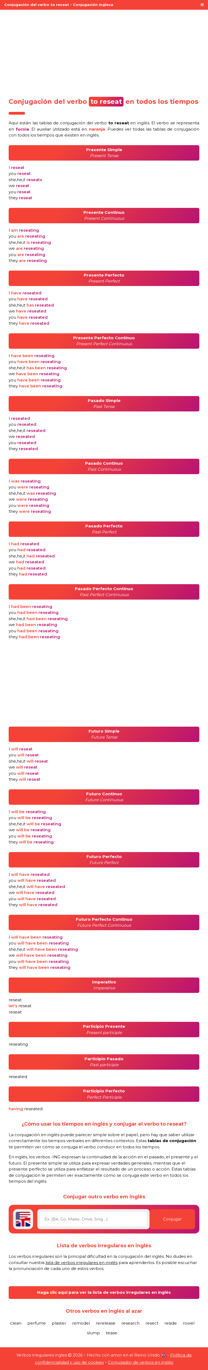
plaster (59, 1323)
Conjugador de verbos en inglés (140, 1362)
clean (15, 1323)
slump (93, 1332)
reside (170, 1323)
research (130, 1323)
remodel (81, 1323)
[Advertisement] (104, 52)
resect (151, 1323)
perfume (36, 1323)
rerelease (105, 1323)
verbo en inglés (122, 122)
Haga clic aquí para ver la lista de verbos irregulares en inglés (104, 1292)
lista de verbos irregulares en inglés (82, 1262)
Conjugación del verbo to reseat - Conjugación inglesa (58, 4)
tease (111, 1332)
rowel (188, 1323)
